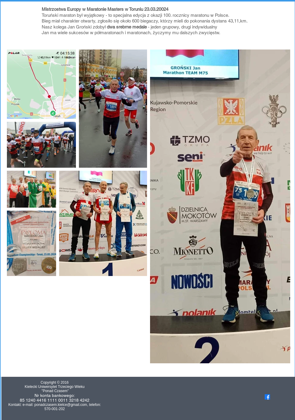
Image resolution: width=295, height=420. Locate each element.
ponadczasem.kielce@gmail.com (61, 405)
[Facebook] (267, 397)
